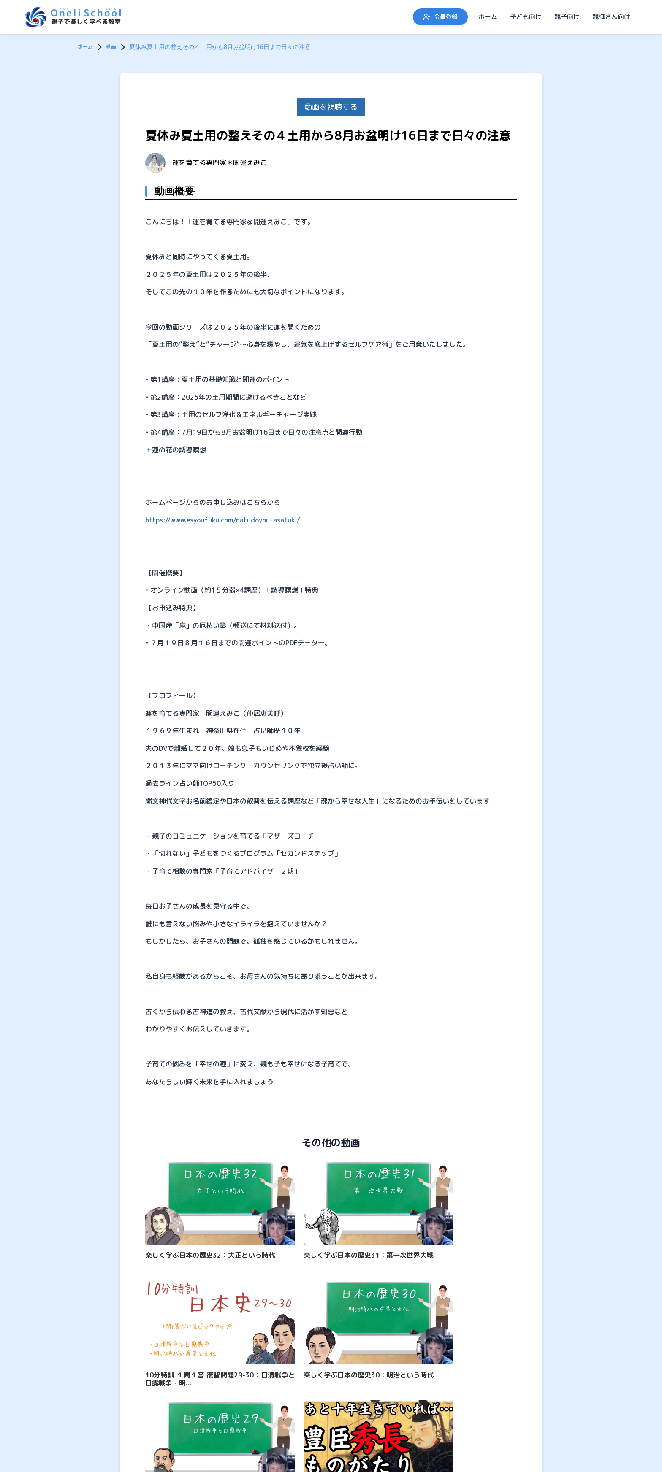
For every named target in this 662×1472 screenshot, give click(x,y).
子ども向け (526, 16)
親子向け (567, 16)
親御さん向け (611, 16)
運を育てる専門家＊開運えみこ (219, 162)
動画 (114, 47)
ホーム (487, 16)
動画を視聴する (331, 107)
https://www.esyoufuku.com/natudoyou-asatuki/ (222, 520)
